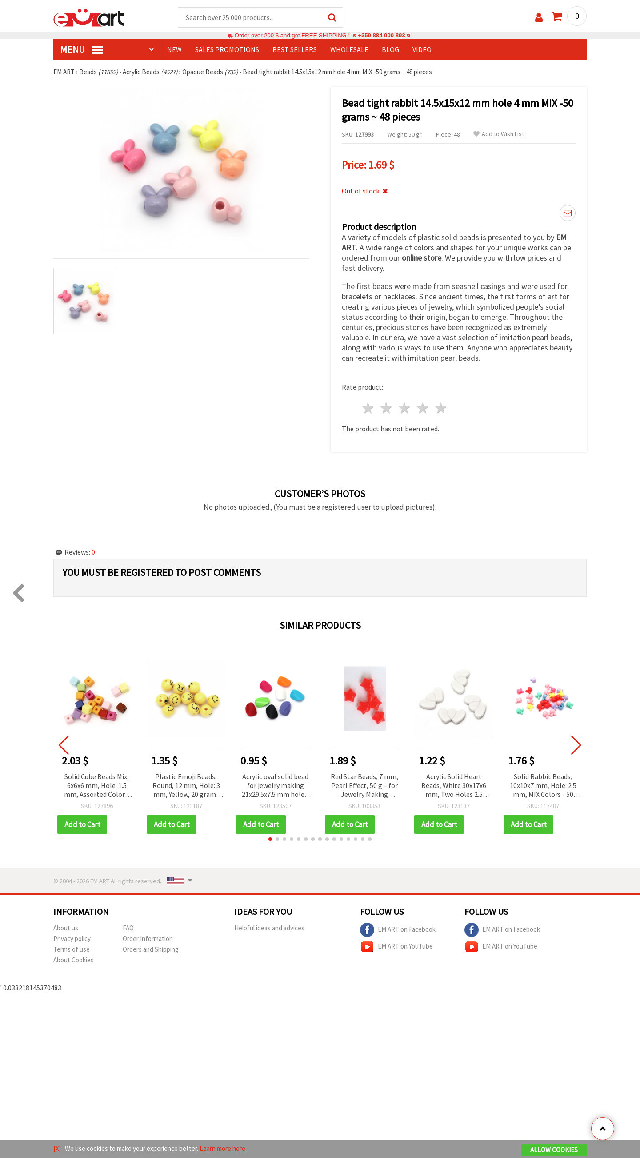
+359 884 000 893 (381, 35)
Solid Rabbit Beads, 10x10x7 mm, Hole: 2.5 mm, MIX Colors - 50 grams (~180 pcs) (543, 786)
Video (422, 49)
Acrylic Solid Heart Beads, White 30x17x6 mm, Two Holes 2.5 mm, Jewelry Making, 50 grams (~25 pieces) (454, 786)
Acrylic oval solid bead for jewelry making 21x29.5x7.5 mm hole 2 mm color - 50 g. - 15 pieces (275, 786)
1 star (369, 408)
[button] (270, 839)
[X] (57, 1148)
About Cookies (73, 960)
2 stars (387, 408)
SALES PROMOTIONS (227, 49)
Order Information (148, 938)
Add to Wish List (498, 134)
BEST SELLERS (294, 49)
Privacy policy (72, 938)
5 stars (441, 408)
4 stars (423, 408)
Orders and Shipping (151, 949)
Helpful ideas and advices (269, 928)
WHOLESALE (349, 49)
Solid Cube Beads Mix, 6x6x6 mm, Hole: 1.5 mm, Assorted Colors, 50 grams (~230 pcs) (97, 786)
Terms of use (71, 949)
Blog (390, 49)
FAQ (128, 928)
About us (65, 928)
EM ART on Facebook (398, 930)
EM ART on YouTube (396, 947)
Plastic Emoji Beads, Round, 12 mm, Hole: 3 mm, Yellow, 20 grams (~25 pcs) (186, 786)
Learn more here (222, 1148)
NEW (174, 49)
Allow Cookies (554, 1150)
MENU (81, 49)
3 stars (405, 408)
